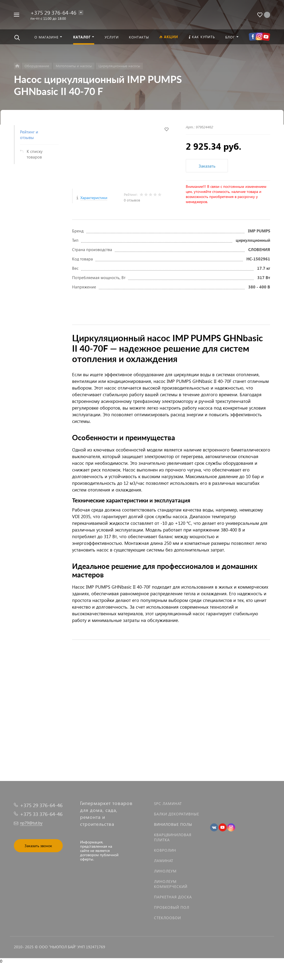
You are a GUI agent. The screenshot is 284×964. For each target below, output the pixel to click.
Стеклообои (167, 917)
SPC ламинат (168, 803)
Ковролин (165, 850)
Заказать (207, 166)
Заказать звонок (38, 845)
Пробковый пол (171, 907)
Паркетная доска (173, 896)
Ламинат (163, 860)
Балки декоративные (176, 813)
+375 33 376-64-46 (41, 814)
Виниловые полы (173, 824)
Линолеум (165, 871)
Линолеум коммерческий (170, 884)
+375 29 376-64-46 (53, 12)
